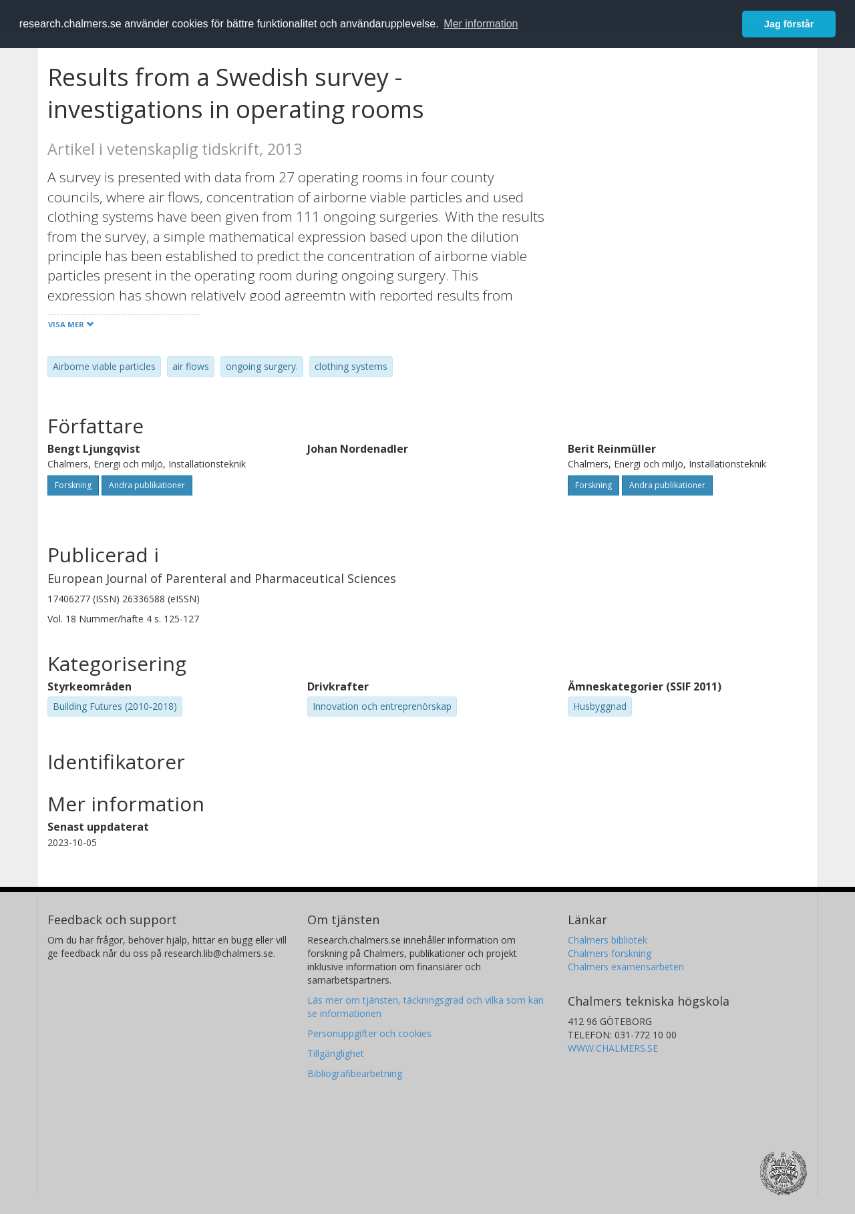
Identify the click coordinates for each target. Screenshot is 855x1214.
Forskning (73, 485)
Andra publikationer (147, 485)
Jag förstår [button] (789, 24)
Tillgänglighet (335, 1053)
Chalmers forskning (609, 953)
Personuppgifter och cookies (369, 1033)
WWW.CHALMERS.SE (613, 1048)
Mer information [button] (481, 23)
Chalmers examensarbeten (626, 966)
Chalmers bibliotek (607, 940)
